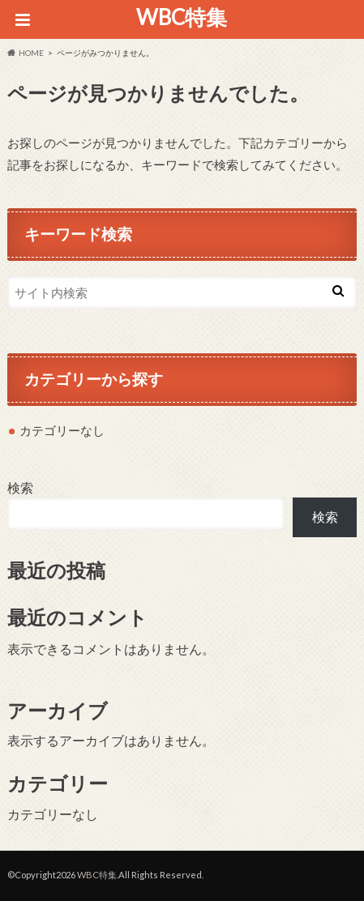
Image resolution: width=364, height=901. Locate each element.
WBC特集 (181, 17)
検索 (20, 487)
